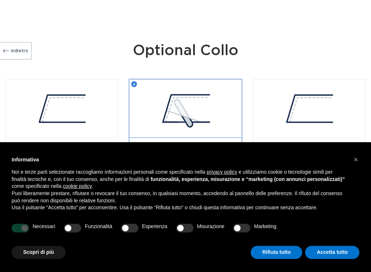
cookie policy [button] (77, 186)
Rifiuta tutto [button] (276, 252)
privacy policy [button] (222, 172)
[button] (356, 159)
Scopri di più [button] (38, 252)
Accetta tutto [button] (332, 252)
